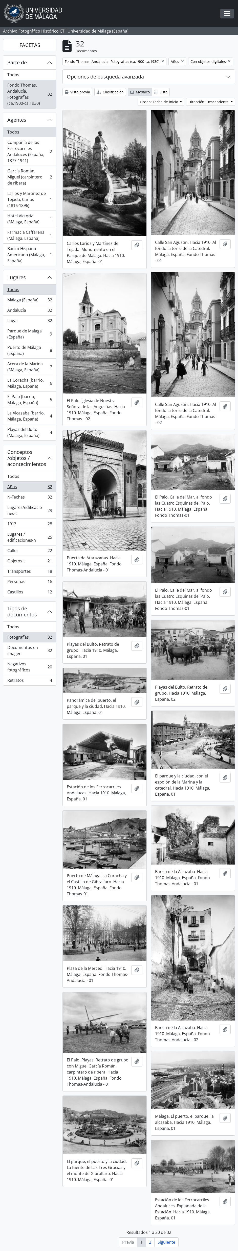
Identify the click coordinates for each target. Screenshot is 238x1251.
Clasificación (110, 92)
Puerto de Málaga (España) (29, 350)
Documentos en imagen (29, 650)
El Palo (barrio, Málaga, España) (29, 399)
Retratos (29, 681)
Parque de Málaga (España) (29, 334)
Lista (160, 92)
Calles (29, 552)
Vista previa (77, 92)
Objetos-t (29, 562)
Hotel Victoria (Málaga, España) (29, 219)
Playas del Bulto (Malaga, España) (29, 432)
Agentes (16, 119)
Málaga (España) (29, 301)
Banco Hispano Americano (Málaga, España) (29, 255)
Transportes (29, 572)
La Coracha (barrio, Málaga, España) (29, 383)
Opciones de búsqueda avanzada (105, 76)
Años (29, 488)
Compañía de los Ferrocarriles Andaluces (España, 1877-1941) (29, 151)
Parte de (17, 62)
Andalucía (29, 311)
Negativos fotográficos (29, 667)
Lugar (29, 322)
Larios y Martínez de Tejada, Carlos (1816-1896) (29, 199)
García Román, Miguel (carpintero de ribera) (29, 177)
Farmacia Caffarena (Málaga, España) (29, 235)
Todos (13, 74)
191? (29, 525)
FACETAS (29, 45)
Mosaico (140, 92)
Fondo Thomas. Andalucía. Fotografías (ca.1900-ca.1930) (29, 94)
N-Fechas (29, 498)
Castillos (29, 593)
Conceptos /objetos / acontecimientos (26, 458)
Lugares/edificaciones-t (29, 510)
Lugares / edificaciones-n (29, 537)
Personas (29, 583)
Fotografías (29, 638)
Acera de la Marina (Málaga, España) (29, 367)
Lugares (16, 277)
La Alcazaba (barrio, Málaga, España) (29, 416)
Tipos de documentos (22, 611)
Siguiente (166, 1242)
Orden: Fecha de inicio (159, 101)
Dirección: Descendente (209, 101)
